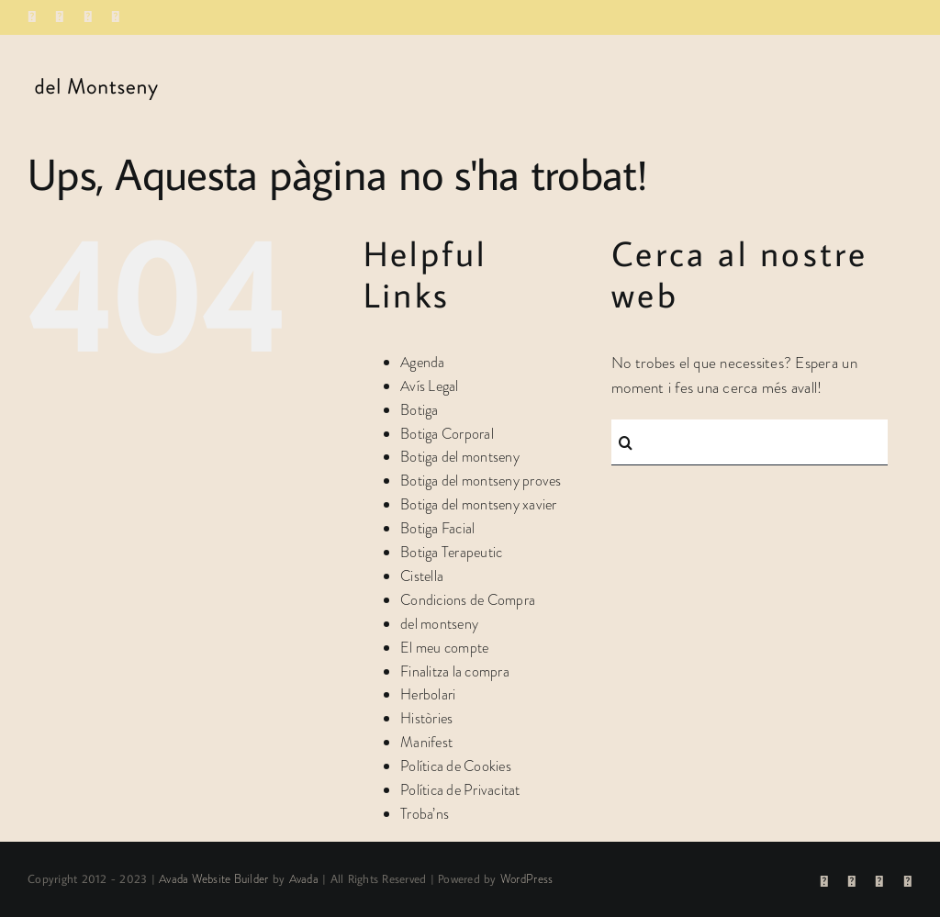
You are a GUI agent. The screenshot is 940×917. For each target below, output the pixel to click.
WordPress (526, 879)
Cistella (421, 576)
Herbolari (427, 694)
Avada (304, 879)
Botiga (419, 409)
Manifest (426, 742)
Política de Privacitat (460, 789)
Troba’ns (424, 813)
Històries (426, 718)
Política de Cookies (455, 766)
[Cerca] (625, 442)
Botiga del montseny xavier (478, 504)
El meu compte (444, 647)
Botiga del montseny (460, 456)
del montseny (439, 623)
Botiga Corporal (447, 433)
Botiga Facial (437, 528)
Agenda (422, 362)
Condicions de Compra (467, 599)
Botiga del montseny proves (481, 480)
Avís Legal (429, 386)
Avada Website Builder (213, 879)
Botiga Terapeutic (451, 552)
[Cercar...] (749, 442)
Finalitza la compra (454, 671)
